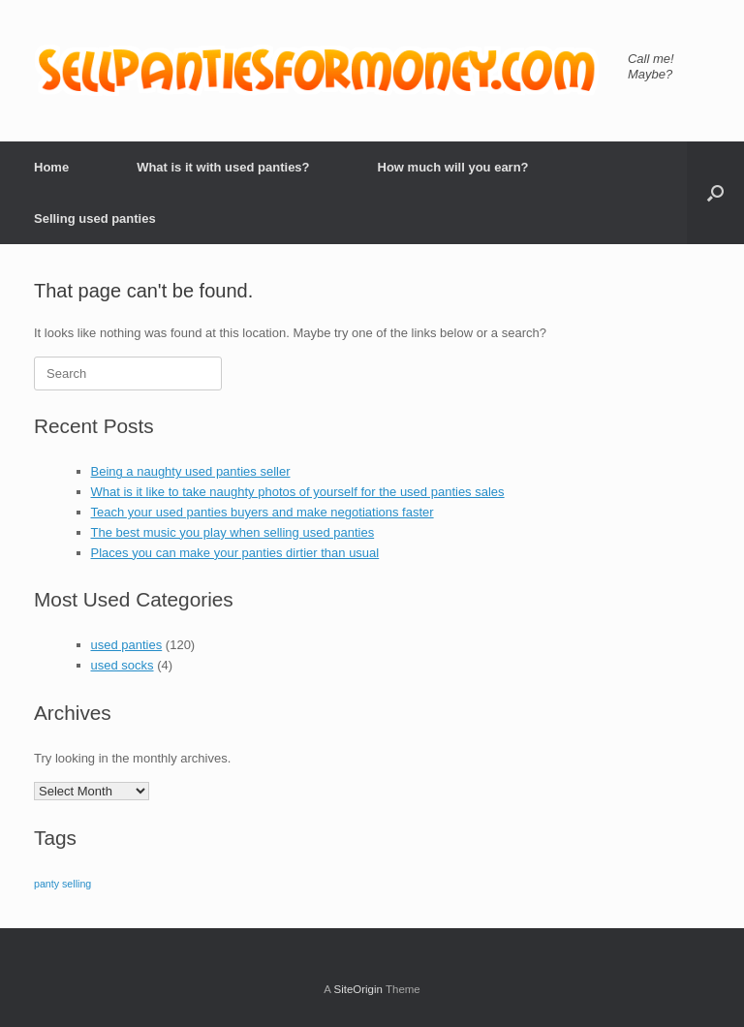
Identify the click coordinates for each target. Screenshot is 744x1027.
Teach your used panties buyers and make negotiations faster (262, 512)
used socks (122, 665)
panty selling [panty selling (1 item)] (62, 883)
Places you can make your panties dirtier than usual (235, 552)
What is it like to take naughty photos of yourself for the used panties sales (298, 491)
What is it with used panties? (223, 167)
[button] (715, 192)
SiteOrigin (358, 989)
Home (51, 167)
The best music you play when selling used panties (233, 532)
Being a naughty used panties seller (191, 471)
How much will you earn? (453, 167)
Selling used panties (95, 218)
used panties (127, 645)
